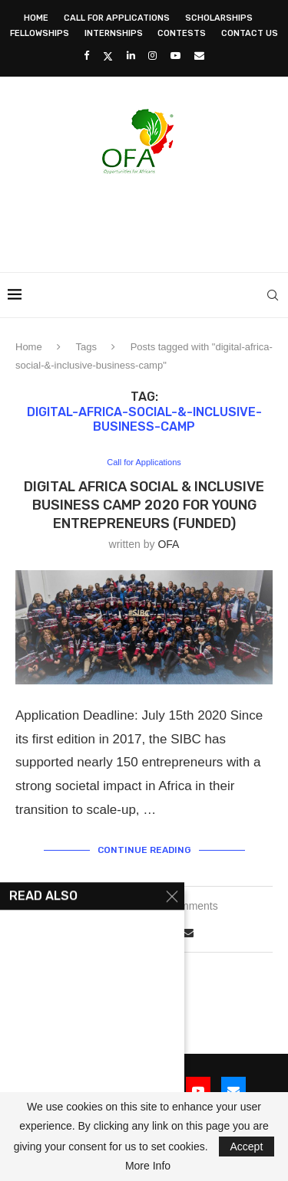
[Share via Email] (188, 933)
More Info (147, 1165)
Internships (113, 33)
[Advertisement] (148, 218)
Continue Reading (144, 850)
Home (36, 18)
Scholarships (219, 18)
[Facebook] (86, 55)
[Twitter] (108, 56)
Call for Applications (117, 18)
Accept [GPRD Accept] (246, 1146)
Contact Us (249, 33)
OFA (168, 544)
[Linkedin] (131, 55)
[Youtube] (175, 55)
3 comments (189, 906)
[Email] (199, 55)
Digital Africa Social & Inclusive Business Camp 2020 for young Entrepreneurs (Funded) (144, 505)
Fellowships (39, 33)
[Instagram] (152, 55)
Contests (181, 33)
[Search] (272, 295)
